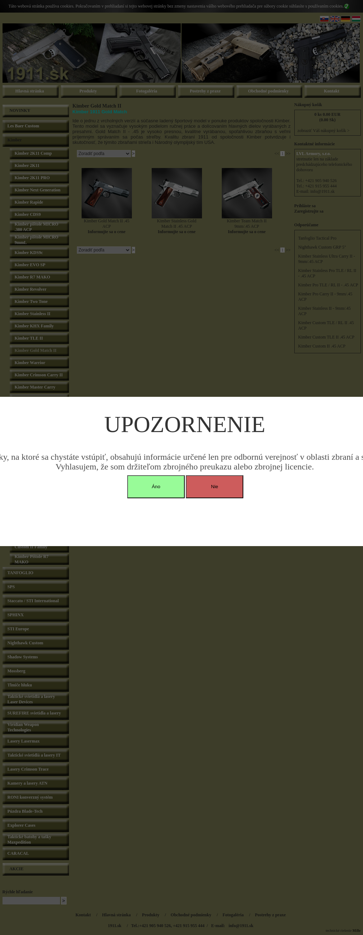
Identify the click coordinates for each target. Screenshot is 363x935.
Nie (214, 486)
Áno (156, 486)
